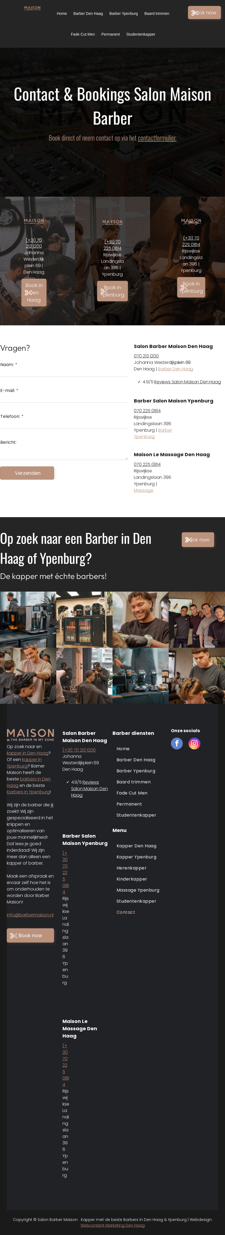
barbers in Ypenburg (28, 792)
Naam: (7, 364)
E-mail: (7, 390)
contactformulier (156, 137)
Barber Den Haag (175, 369)
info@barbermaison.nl (30, 915)
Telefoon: (10, 416)
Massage (143, 490)
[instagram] (194, 744)
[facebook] (177, 744)
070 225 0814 (147, 411)
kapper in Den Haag (27, 753)
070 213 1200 (146, 356)
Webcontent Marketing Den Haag (113, 1225)
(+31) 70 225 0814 (112, 245)
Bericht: (8, 442)
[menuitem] (139, 748)
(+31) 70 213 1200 (34, 243)
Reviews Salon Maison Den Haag (187, 382)
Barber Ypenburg (153, 433)
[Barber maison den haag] (28, 620)
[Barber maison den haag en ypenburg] (84, 620)
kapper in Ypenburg (24, 762)
